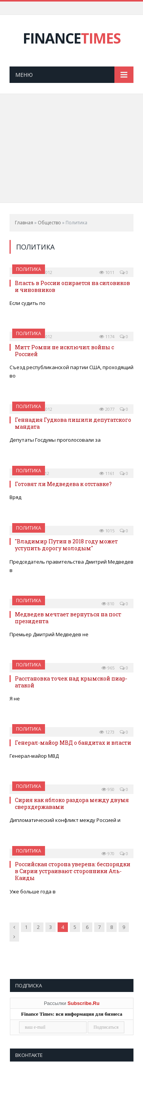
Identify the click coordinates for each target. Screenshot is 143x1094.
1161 (106, 473)
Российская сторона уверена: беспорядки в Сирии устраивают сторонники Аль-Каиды (72, 871)
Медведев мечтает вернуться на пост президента (68, 618)
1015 (106, 530)
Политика (28, 269)
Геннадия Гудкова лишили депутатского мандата (73, 423)
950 (107, 789)
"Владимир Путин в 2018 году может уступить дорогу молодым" (66, 545)
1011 (106, 272)
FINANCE (72, 38)
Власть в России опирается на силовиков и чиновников (72, 286)
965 (107, 668)
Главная (24, 222)
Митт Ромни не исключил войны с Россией (64, 351)
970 (107, 853)
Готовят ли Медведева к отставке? (63, 484)
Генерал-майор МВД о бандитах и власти (73, 742)
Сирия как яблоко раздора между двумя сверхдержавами (72, 803)
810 (107, 603)
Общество (49, 222)
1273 (106, 732)
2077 (106, 409)
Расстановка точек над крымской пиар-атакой (71, 682)
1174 (106, 336)
